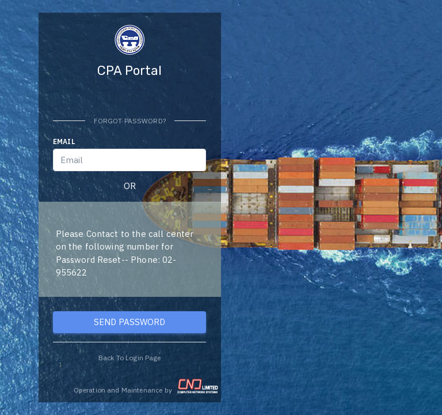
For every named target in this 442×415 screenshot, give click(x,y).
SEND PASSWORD (129, 321)
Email (64, 141)
